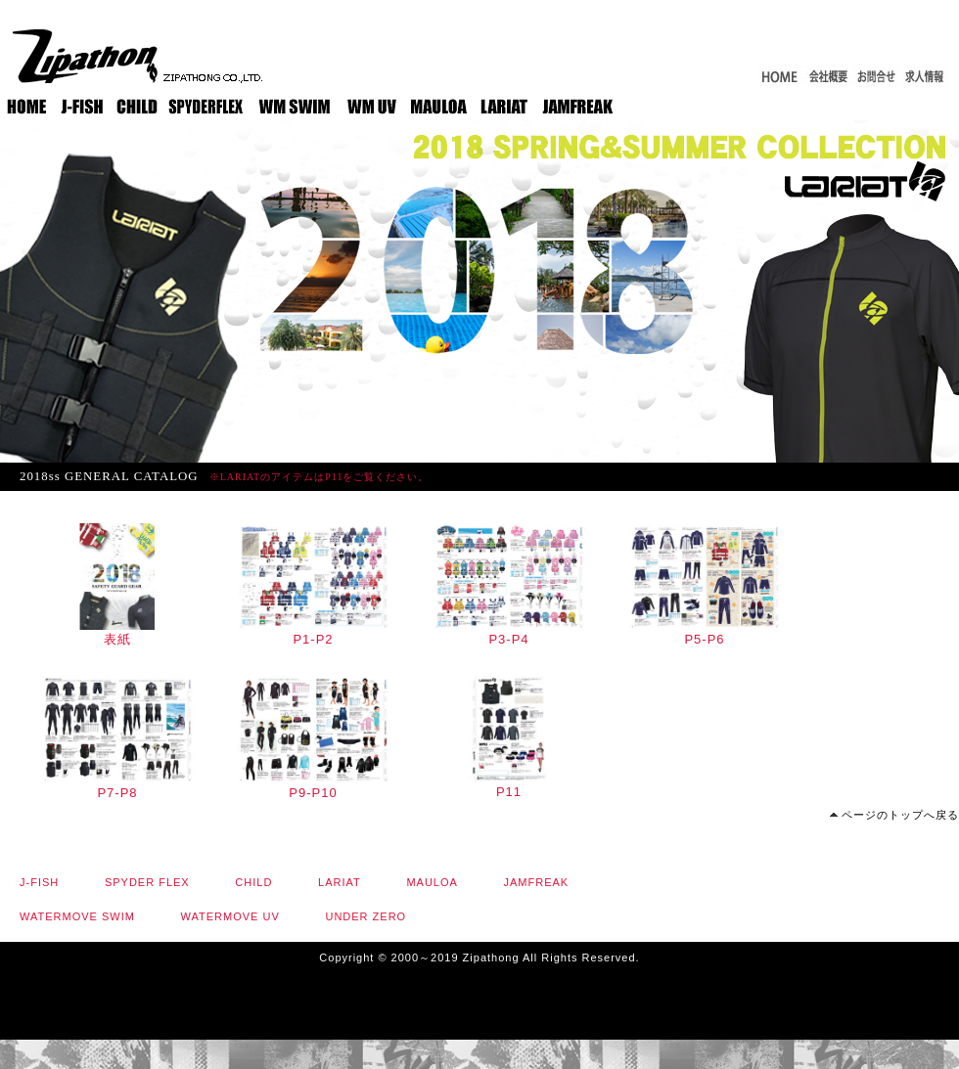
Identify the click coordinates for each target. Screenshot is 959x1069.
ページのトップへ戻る (900, 815)
